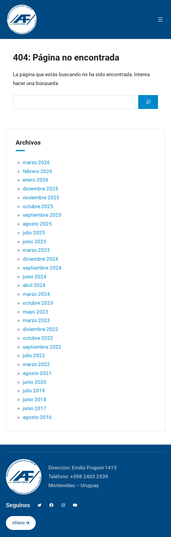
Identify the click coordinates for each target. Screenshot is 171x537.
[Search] (148, 102)
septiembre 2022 (42, 347)
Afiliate (20, 522)
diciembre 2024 (40, 259)
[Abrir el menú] (160, 19)
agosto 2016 (37, 417)
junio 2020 (34, 382)
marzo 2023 (36, 320)
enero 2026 (35, 180)
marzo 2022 (36, 364)
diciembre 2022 (40, 329)
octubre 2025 (38, 206)
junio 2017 (34, 408)
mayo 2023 (35, 312)
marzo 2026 (36, 162)
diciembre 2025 (40, 189)
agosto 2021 (37, 373)
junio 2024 (34, 277)
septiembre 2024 (42, 268)
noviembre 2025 (41, 197)
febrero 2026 (37, 171)
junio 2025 (34, 241)
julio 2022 (34, 355)
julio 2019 (34, 391)
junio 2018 (34, 399)
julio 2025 (34, 233)
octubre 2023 (38, 303)
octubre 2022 (38, 338)
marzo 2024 (36, 294)
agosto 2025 (37, 224)
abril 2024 (34, 285)
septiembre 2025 (42, 215)
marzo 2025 (36, 250)
